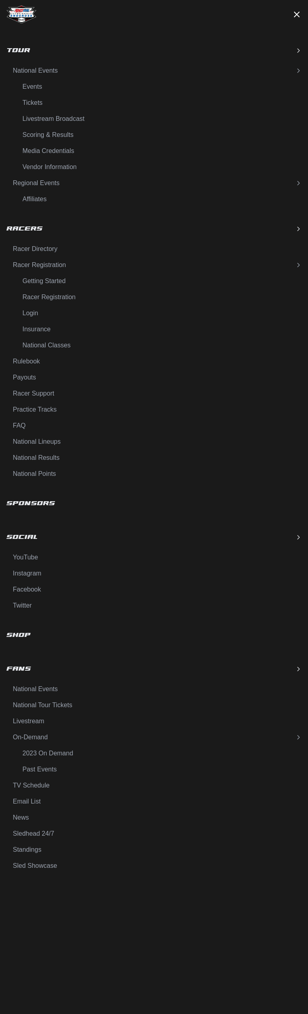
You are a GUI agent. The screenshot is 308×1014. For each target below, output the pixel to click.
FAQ (19, 425)
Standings (27, 849)
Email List (27, 801)
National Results (36, 457)
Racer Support (33, 393)
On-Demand (157, 737)
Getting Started (44, 280)
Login (30, 313)
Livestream (28, 721)
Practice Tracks (35, 409)
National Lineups (37, 441)
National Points (34, 473)
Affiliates (34, 199)
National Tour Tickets (42, 705)
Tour (154, 50)
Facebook (27, 589)
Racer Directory (35, 248)
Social (154, 537)
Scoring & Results (47, 134)
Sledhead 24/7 (33, 833)
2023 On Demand (47, 753)
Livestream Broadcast (53, 118)
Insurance (36, 329)
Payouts (24, 377)
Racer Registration (157, 264)
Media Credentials (48, 150)
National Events (157, 70)
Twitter (22, 605)
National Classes (46, 345)
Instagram (27, 573)
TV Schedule (31, 785)
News (21, 817)
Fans (154, 669)
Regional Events (157, 183)
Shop (18, 635)
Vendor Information (49, 166)
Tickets (32, 102)
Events (32, 86)
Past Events (39, 769)
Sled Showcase (35, 865)
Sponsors (30, 503)
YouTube (25, 557)
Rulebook (26, 361)
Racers (154, 229)
